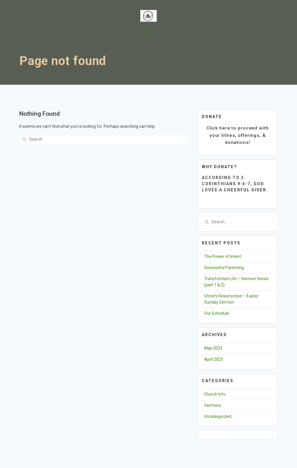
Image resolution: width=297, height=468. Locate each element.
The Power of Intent (222, 256)
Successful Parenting (224, 267)
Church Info (215, 394)
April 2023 (213, 359)
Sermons (212, 405)
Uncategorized (217, 416)
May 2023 (213, 348)
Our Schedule (216, 313)
